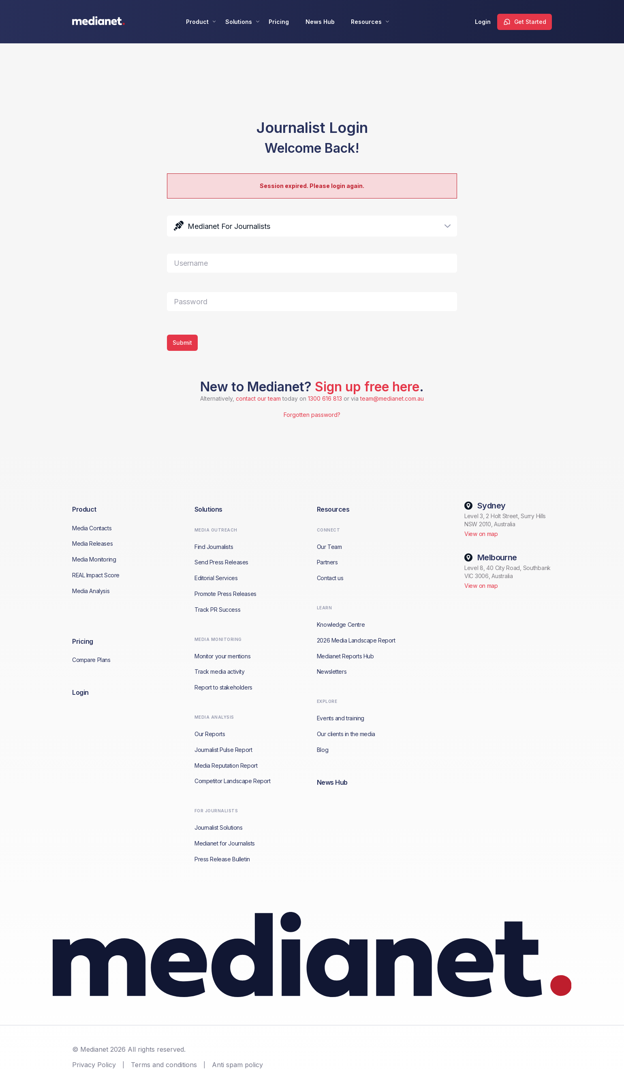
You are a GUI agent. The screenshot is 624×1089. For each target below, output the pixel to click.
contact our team (258, 398)
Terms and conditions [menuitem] (164, 1065)
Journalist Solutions (218, 827)
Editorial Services (215, 577)
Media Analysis (90, 590)
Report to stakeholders (223, 687)
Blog (322, 749)
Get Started (530, 21)
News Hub (320, 21)
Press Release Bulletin (222, 859)
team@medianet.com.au (392, 398)
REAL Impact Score (96, 575)
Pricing (279, 21)
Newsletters (331, 671)
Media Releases (92, 543)
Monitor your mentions (222, 656)
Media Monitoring (94, 559)
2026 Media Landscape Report (356, 640)
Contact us (330, 577)
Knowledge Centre (341, 624)
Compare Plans (91, 659)
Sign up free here (367, 387)
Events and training (340, 718)
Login (483, 21)
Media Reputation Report (225, 765)
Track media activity (219, 671)
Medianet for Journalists (224, 843)
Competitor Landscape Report (232, 780)
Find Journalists (213, 546)
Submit (182, 342)
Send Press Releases (221, 562)
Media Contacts (91, 528)
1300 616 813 (325, 398)
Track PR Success (217, 609)
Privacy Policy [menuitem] (94, 1065)
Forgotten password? (312, 414)
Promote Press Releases (225, 593)
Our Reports (209, 733)
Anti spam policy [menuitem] (237, 1065)
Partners (327, 562)
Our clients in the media (346, 733)
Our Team (329, 546)
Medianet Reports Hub (345, 656)
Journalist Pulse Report (223, 749)
